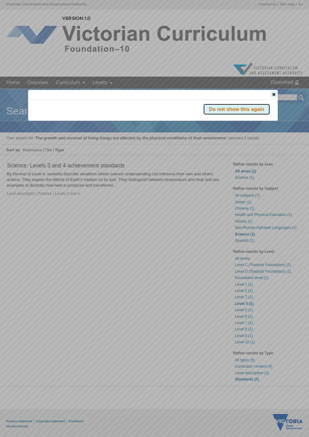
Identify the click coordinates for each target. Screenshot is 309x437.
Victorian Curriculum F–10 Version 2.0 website (101, 129)
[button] (274, 94)
